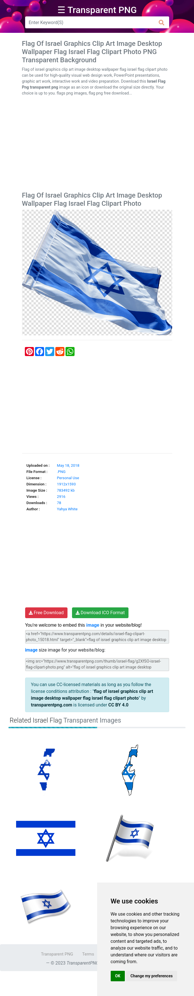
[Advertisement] (97, 145)
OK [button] (118, 976)
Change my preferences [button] (151, 976)
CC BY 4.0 (118, 705)
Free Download (46, 612)
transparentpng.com (51, 705)
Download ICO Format (100, 612)
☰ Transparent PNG (97, 10)
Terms (88, 954)
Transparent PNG (57, 954)
